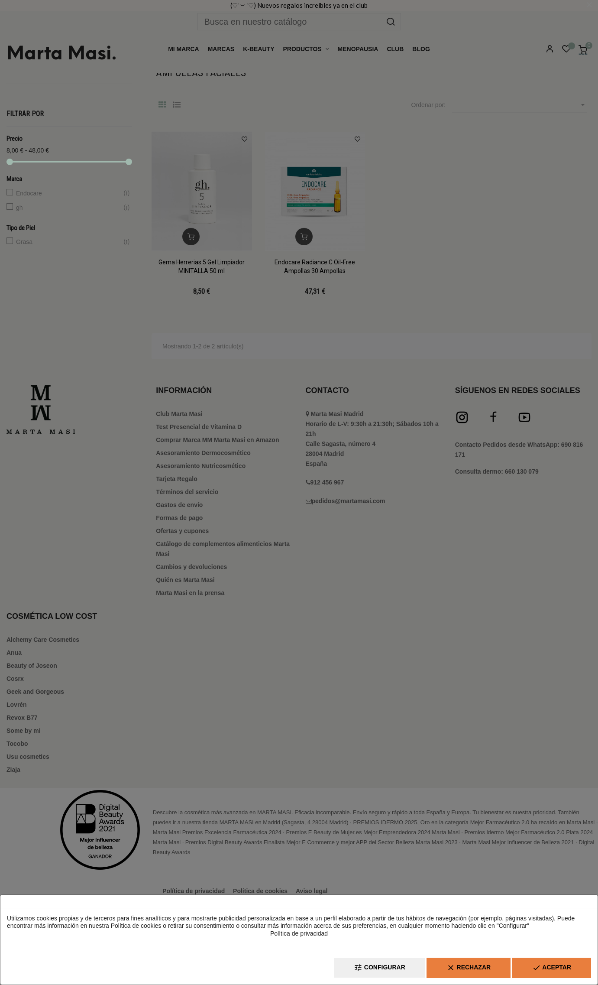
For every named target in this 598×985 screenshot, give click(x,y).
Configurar (379, 967)
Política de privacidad (299, 933)
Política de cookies (136, 925)
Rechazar (468, 967)
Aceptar (551, 967)
